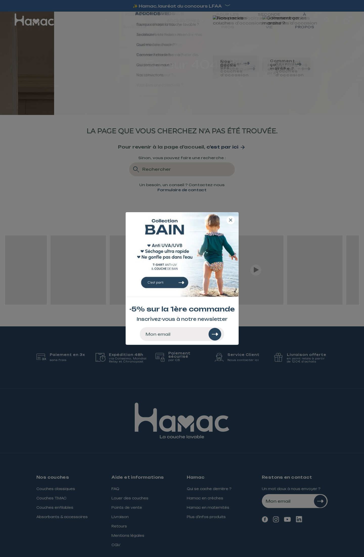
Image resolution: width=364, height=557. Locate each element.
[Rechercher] (215, 334)
